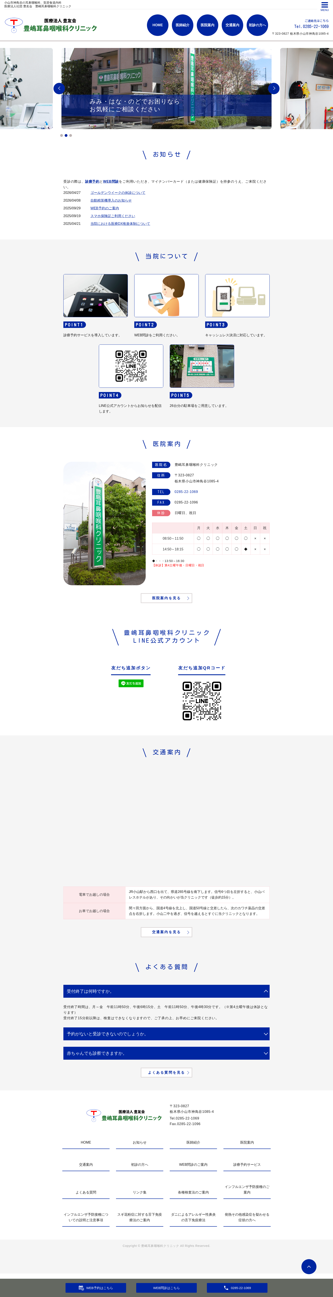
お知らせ (140, 1166)
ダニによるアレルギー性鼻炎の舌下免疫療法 (193, 1240)
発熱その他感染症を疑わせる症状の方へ (247, 1240)
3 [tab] (70, 135)
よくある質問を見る (166, 1094)
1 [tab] (61, 135)
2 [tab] (66, 135)
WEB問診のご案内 (193, 1188)
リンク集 (140, 1216)
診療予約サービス (247, 1188)
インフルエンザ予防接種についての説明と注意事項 (86, 1240)
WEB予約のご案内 (104, 208)
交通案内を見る (166, 946)
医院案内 (207, 25)
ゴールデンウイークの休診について (117, 193)
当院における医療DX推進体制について (120, 223)
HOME (158, 25)
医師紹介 (182, 25)
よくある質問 (86, 1216)
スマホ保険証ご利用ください (112, 216)
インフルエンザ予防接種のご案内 (247, 1213)
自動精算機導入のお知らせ (111, 200)
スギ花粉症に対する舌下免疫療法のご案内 (139, 1240)
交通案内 (232, 25)
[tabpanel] (166, 88)
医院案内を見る (166, 604)
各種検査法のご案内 (193, 1216)
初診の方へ (257, 25)
